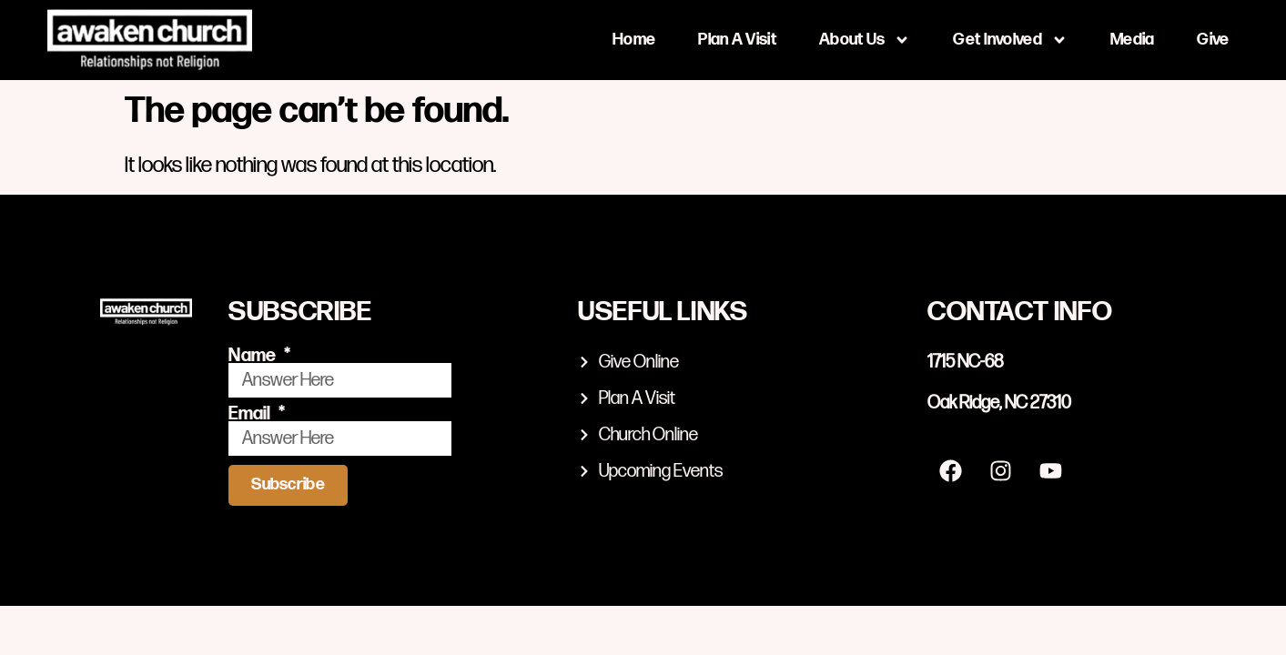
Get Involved (1010, 40)
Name (254, 355)
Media (1132, 39)
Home (634, 39)
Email (251, 414)
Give (1213, 39)
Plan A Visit (737, 39)
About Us (864, 40)
